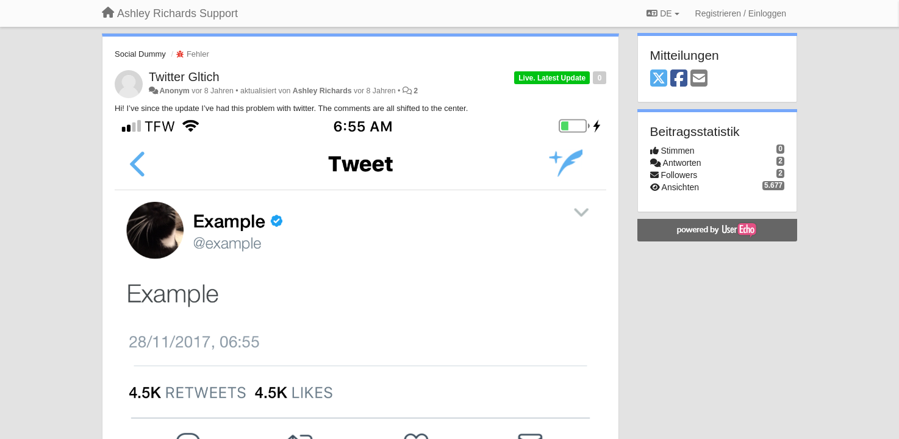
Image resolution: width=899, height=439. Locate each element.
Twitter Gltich (184, 77)
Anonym (174, 91)
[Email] (698, 79)
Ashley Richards (322, 91)
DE (662, 13)
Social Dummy (140, 54)
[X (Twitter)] (658, 79)
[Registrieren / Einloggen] (740, 13)
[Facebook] (678, 79)
